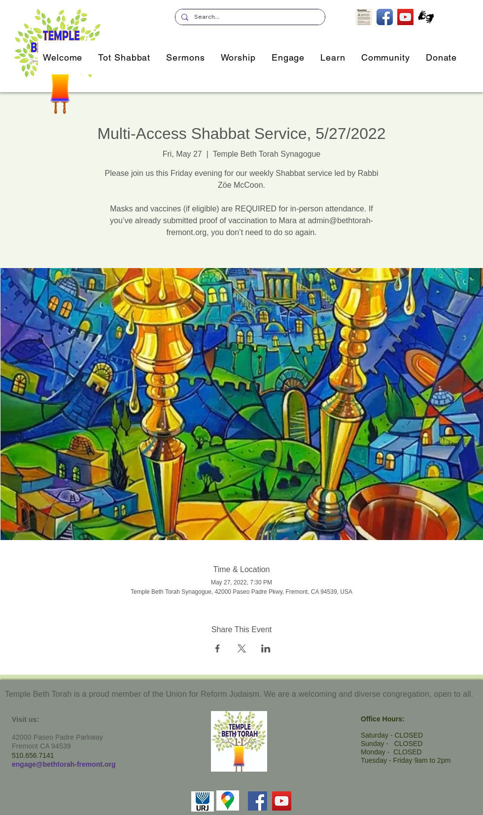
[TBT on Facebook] (385, 17)
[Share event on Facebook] (217, 648)
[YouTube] (281, 801)
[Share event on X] (241, 648)
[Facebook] (257, 801)
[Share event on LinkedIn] (266, 648)
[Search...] (249, 17)
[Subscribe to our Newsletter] (364, 17)
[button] (288, 57)
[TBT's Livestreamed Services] (405, 17)
